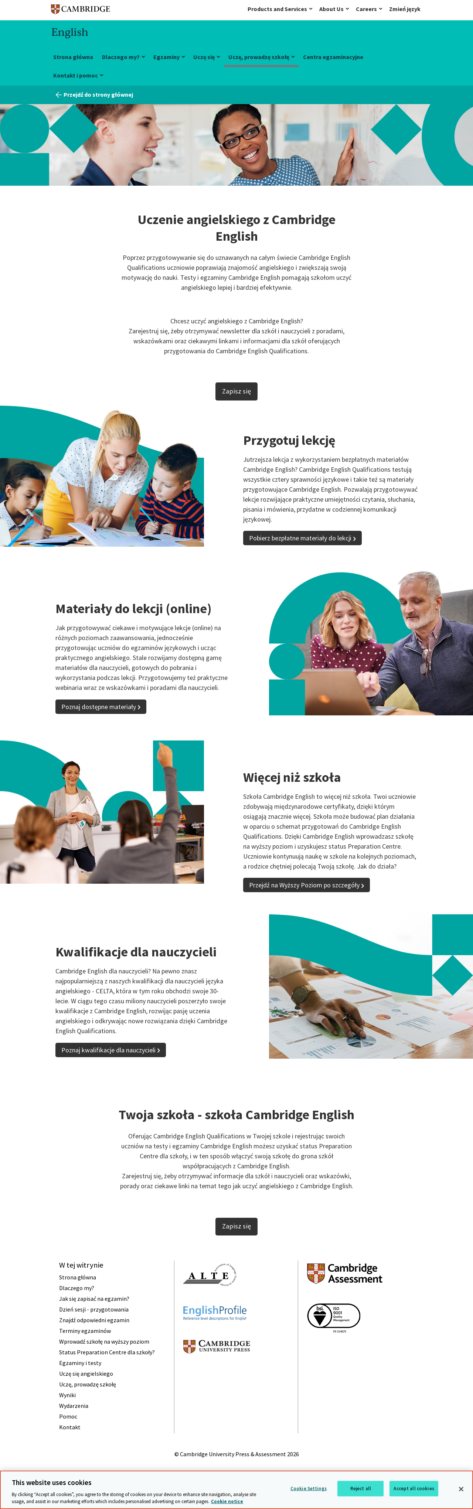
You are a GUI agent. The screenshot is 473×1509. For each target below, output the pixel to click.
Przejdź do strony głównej (98, 94)
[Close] (461, 1489)
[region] (236, 1490)
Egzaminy (166, 57)
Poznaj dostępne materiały (98, 706)
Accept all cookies (414, 1488)
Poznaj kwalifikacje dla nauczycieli (108, 1050)
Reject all (360, 1488)
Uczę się (204, 57)
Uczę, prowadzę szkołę (258, 57)
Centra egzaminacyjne (333, 57)
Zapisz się (236, 391)
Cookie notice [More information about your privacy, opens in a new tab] (227, 1501)
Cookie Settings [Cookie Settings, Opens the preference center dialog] (308, 1488)
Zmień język (405, 9)
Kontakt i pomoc (75, 75)
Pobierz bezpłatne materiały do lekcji (300, 538)
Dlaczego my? (121, 57)
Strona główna (73, 57)
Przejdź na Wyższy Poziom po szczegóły (304, 885)
